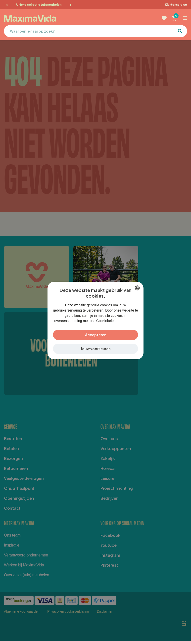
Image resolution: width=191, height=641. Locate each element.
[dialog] (95, 320)
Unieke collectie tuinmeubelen (38, 4)
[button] (95, 351)
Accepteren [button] (95, 337)
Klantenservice (176, 4)
